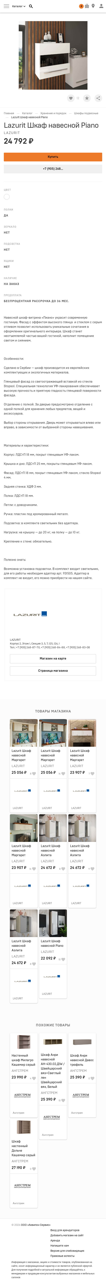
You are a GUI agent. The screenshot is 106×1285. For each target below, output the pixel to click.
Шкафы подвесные (86, 113)
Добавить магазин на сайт (67, 1235)
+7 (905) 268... (53, 168)
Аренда (55, 1240)
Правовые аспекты (62, 1256)
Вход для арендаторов (64, 1230)
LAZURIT (12, 133)
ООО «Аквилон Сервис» (35, 1225)
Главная (9, 113)
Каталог (27, 113)
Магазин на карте (53, 658)
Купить (53, 156)
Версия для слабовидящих (67, 1251)
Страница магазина (53, 670)
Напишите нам (59, 1245)
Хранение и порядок (53, 113)
